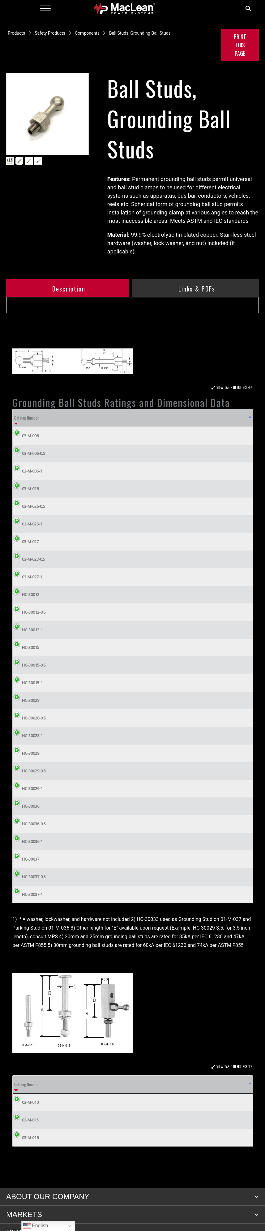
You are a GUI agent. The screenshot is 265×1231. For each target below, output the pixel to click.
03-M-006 (25, 435)
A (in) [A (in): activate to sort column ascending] (82, 1084)
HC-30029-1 (27, 788)
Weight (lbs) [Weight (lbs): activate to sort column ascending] (230, 418)
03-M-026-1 (27, 524)
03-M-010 (30, 1102)
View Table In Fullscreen (234, 387)
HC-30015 (26, 647)
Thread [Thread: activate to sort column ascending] (238, 1084)
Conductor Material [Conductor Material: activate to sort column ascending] (155, 1084)
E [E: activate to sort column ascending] (189, 418)
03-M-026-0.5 (29, 506)
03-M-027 (25, 541)
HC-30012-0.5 (29, 612)
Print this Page (240, 44)
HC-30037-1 (27, 894)
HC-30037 (26, 859)
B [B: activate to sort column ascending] (115, 418)
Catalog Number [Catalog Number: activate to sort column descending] (26, 418)
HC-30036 (26, 806)
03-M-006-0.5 (29, 453)
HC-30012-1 (27, 630)
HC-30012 (26, 594)
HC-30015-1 (27, 682)
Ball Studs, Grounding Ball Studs (140, 33)
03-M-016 (30, 1137)
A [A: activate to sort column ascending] (90, 418)
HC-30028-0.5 (29, 718)
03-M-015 (30, 1120)
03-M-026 (25, 488)
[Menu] (45, 8)
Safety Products (50, 33)
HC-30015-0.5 (29, 665)
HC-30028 (26, 700)
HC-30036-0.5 (29, 824)
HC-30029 (26, 753)
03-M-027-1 (27, 577)
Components (87, 33)
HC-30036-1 (27, 841)
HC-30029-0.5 (29, 771)
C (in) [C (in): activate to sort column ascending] (145, 418)
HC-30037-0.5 (29, 876)
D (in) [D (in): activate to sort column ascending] (168, 418)
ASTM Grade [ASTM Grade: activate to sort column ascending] (65, 418)
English (35, 1226)
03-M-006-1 (27, 471)
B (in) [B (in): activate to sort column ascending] (101, 1084)
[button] (256, 1196)
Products (16, 33)
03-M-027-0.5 (29, 559)
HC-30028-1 (27, 735)
